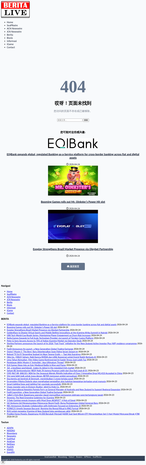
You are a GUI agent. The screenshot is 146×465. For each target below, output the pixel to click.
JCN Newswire (14, 31)
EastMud (11, 438)
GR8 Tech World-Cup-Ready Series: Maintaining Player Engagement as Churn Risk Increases (49, 335)
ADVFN (10, 428)
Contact (11, 47)
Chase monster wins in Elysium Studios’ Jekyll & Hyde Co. (33, 386)
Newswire (11, 436)
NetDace (11, 444)
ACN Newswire (14, 28)
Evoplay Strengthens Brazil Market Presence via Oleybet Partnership (73, 249)
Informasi (12, 41)
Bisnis (10, 37)
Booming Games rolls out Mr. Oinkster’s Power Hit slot (73, 201)
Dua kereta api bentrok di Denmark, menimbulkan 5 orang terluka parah (40, 378)
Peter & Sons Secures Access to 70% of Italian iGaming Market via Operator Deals (44, 340)
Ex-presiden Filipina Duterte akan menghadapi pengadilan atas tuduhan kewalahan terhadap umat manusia (56, 381)
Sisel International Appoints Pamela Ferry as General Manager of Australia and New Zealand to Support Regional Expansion (63, 389)
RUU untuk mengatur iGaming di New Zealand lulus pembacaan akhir (39, 411)
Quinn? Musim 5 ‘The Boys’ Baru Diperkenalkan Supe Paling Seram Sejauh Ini (42, 351)
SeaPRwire (12, 25)
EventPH (11, 452)
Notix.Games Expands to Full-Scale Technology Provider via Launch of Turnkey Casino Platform (50, 338)
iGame (10, 44)
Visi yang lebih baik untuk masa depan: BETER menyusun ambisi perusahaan (42, 376)
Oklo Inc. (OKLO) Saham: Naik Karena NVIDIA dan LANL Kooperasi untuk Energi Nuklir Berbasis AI (51, 357)
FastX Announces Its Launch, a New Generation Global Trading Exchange (40, 349)
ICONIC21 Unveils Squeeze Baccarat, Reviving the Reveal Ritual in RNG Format (43, 408)
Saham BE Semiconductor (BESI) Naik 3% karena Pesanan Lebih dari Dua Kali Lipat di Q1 (47, 370)
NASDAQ (11, 430)
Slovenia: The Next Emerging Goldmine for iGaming (30, 397)
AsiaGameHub (50, 457)
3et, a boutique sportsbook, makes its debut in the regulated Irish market (40, 367)
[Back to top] (3, 462)
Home (10, 22)
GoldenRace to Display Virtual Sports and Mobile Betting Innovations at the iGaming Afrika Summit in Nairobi (57, 332)
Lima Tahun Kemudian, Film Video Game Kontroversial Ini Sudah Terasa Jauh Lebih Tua (46, 359)
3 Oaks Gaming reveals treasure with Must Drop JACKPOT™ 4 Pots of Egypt (41, 400)
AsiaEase (11, 441)
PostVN (10, 446)
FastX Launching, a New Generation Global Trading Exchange (35, 392)
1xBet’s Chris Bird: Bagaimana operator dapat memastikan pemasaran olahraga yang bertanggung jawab (55, 395)
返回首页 (73, 266)
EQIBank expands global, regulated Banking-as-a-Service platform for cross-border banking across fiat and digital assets (73, 156)
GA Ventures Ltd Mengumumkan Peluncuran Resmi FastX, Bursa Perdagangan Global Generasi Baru (52, 403)
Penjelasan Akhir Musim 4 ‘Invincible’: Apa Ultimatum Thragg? (35, 362)
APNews (87, 457)
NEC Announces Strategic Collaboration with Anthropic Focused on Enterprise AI (44, 405)
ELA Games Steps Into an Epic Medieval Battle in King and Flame (36, 365)
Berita (10, 34)
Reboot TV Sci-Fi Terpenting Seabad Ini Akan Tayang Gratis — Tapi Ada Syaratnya (44, 354)
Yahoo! (71, 457)
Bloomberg (12, 433)
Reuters (79, 457)
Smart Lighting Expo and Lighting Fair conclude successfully (34, 384)
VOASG (10, 449)
